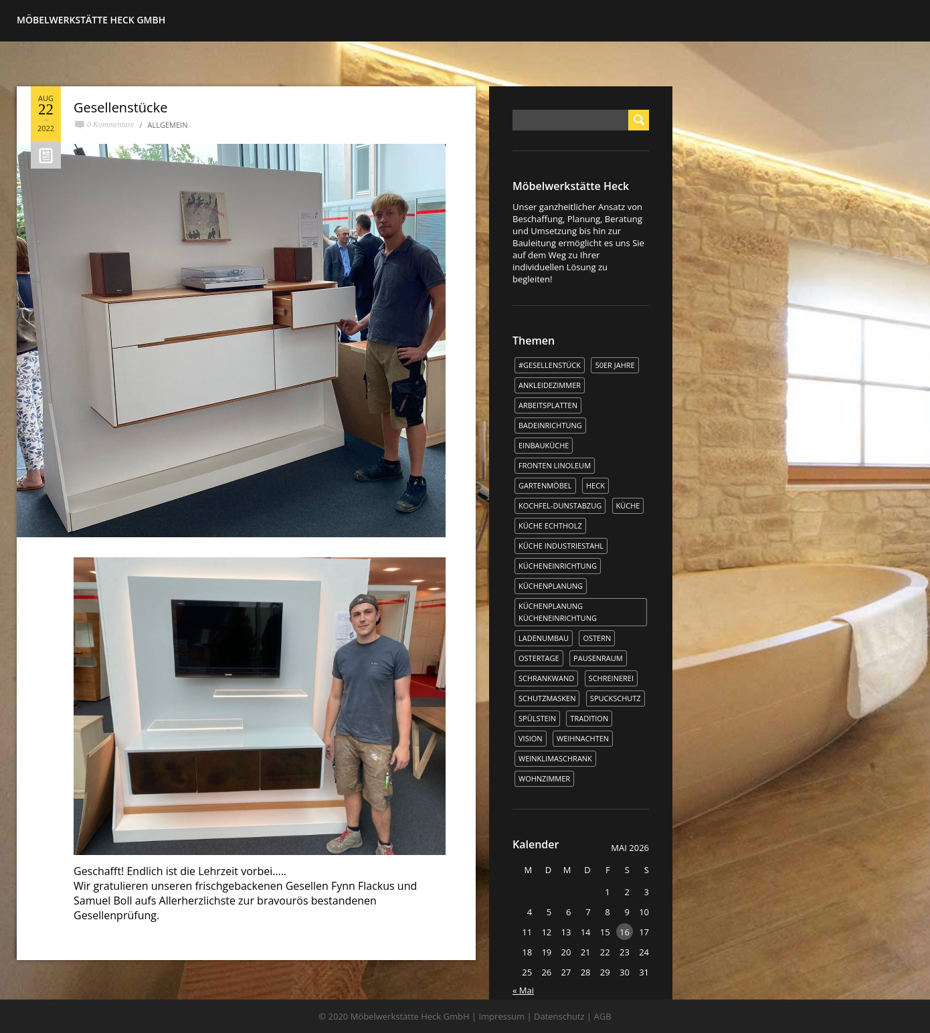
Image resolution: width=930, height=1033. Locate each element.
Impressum (501, 1016)
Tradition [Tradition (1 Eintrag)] (589, 718)
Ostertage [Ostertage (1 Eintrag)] (539, 658)
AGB (603, 1016)
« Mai (523, 990)
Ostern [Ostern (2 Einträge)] (597, 638)
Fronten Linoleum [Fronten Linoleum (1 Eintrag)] (555, 465)
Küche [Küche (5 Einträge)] (628, 505)
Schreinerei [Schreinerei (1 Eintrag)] (611, 678)
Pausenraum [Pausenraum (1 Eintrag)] (598, 658)
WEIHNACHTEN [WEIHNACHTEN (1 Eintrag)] (583, 738)
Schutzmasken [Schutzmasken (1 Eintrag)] (547, 698)
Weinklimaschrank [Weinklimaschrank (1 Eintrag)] (555, 758)
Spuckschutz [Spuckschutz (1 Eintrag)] (615, 698)
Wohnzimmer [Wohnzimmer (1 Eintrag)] (544, 778)
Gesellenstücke (120, 107)
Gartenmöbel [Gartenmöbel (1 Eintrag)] (545, 485)
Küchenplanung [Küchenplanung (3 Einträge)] (551, 586)
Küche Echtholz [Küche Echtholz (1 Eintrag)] (550, 526)
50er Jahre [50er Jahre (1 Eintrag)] (614, 365)
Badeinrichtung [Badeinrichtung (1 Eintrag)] (550, 425)
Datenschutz (559, 1016)
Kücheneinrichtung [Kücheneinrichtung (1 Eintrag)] (558, 566)
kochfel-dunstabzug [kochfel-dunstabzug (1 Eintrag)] (560, 505)
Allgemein (168, 125)
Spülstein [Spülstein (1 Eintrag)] (537, 718)
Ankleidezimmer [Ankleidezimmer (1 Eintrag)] (550, 385)
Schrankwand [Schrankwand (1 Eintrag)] (546, 678)
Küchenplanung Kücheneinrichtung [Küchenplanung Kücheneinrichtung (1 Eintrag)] (558, 612)
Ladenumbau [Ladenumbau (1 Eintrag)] (544, 638)
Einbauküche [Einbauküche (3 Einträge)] (544, 445)
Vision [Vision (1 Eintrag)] (531, 738)
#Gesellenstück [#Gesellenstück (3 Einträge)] (550, 365)
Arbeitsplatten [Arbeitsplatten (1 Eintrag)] (548, 405)
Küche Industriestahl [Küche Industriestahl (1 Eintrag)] (561, 546)
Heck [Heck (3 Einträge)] (595, 485)
